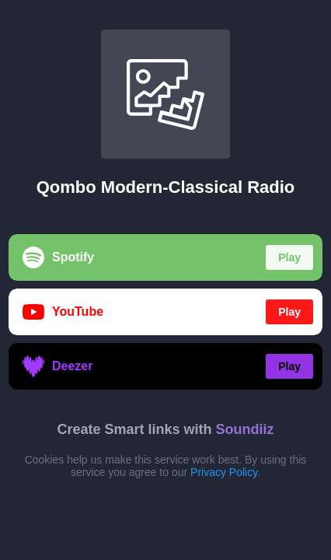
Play (289, 257)
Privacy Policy (223, 472)
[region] (165, 280)
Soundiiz (245, 429)
